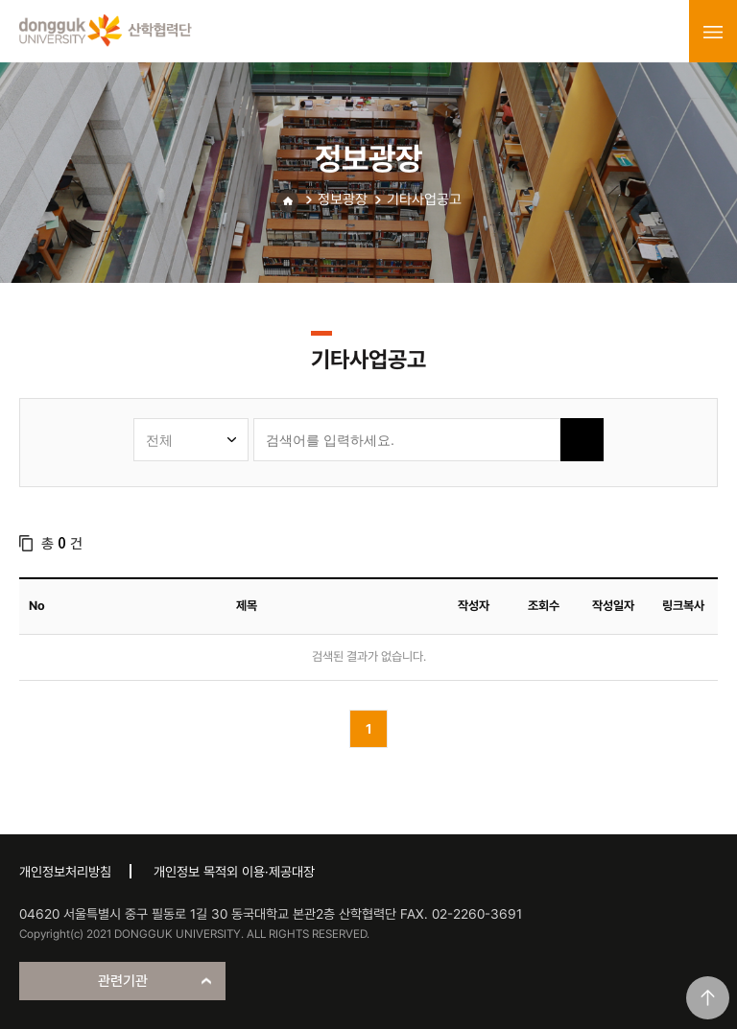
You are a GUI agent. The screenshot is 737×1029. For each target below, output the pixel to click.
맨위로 (707, 997)
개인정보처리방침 (65, 871)
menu (713, 31)
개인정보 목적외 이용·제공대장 (234, 871)
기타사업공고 (424, 199)
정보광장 (343, 199)
